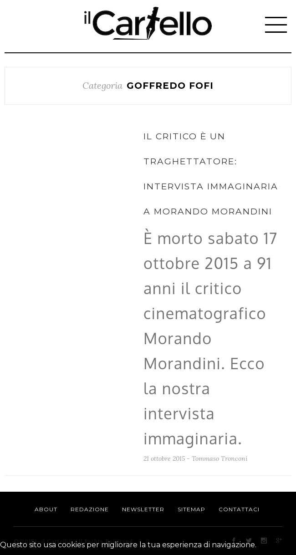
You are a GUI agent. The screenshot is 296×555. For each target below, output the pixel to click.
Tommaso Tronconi (220, 458)
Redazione (90, 509)
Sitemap (191, 509)
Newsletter (143, 509)
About (46, 509)
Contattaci (239, 509)
